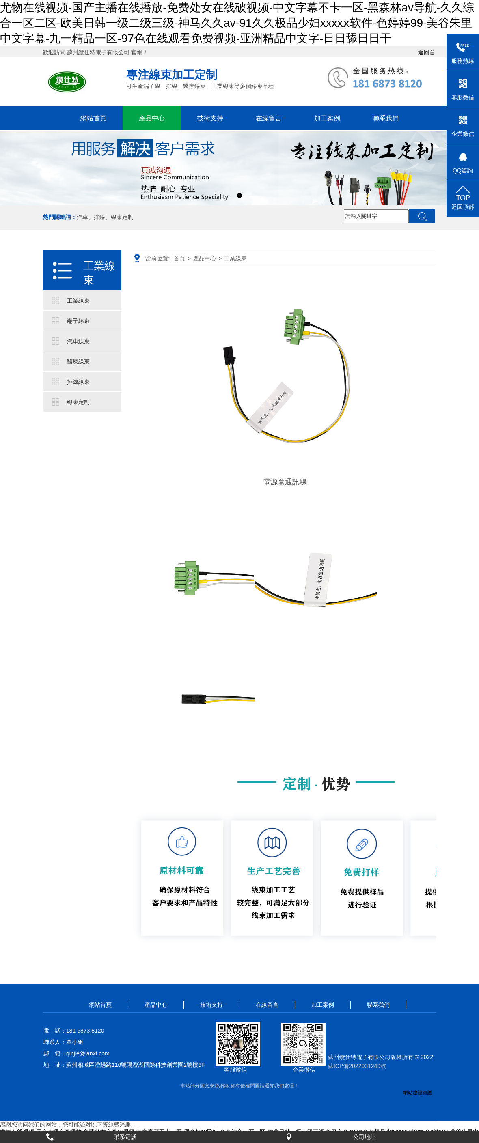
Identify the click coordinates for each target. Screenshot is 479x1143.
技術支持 (210, 118)
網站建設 (413, 1093)
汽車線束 (78, 341)
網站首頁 (93, 118)
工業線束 (99, 273)
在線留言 (269, 118)
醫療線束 (78, 361)
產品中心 (152, 118)
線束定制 (78, 402)
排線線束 (78, 381)
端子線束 (78, 321)
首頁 (179, 258)
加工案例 (327, 118)
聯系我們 (386, 118)
